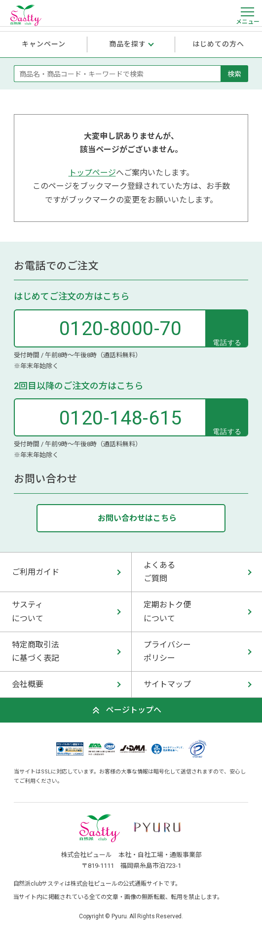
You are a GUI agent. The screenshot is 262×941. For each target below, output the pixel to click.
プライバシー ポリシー (167, 651)
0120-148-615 (120, 418)
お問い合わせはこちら (137, 518)
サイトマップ (167, 684)
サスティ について (27, 611)
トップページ (92, 172)
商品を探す (128, 44)
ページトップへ (133, 710)
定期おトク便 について (167, 611)
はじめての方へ (218, 44)
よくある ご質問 (159, 571)
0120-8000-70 (120, 328)
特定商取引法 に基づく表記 (35, 651)
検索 (234, 74)
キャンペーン (44, 44)
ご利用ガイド (35, 572)
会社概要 (27, 684)
